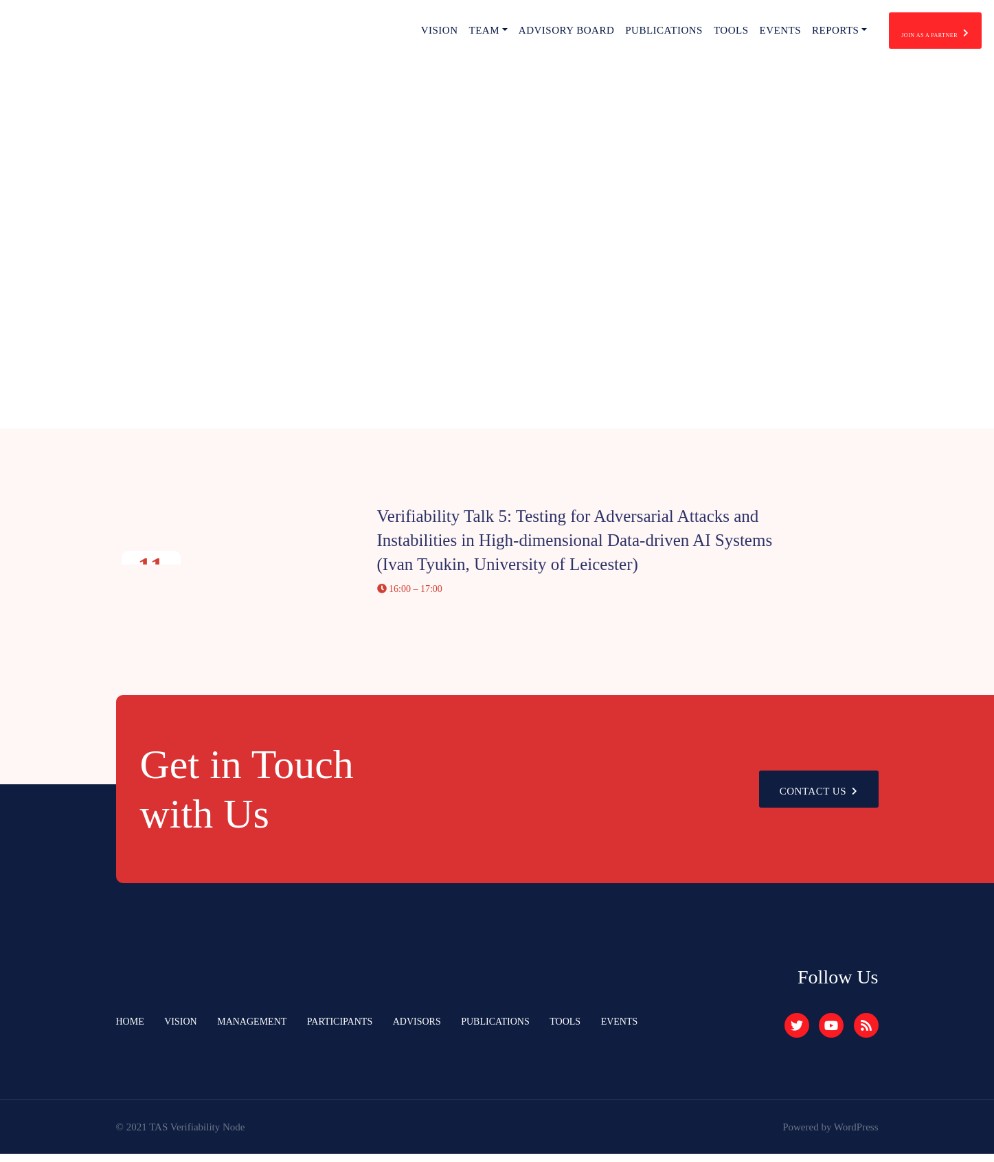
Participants (351, 1030)
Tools (675, 34)
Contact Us (814, 797)
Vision (383, 34)
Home (131, 1030)
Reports (779, 34)
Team (428, 34)
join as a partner (907, 34)
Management (259, 1030)
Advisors (432, 1030)
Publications (608, 34)
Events (724, 34)
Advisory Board (510, 34)
